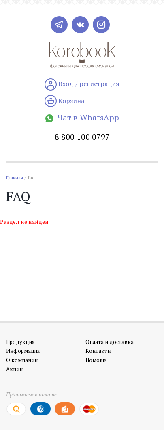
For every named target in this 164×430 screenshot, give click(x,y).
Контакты (98, 350)
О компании (22, 360)
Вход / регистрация (82, 84)
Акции (14, 369)
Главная (14, 178)
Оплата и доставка (109, 342)
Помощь (96, 360)
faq (31, 178)
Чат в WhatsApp (82, 117)
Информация (23, 350)
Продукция (20, 342)
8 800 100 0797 (82, 136)
